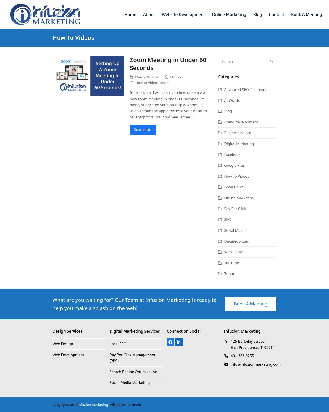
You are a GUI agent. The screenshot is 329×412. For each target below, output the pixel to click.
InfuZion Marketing (92, 404)
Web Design (234, 251)
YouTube (231, 262)
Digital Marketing (239, 143)
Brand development (241, 122)
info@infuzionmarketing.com (256, 364)
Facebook (232, 154)
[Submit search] (271, 61)
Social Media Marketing (130, 382)
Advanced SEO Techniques (246, 89)
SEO (227, 219)
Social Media (235, 230)
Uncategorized (236, 241)
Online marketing (239, 198)
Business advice (237, 132)
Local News (233, 187)
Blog (228, 111)
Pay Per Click (235, 208)
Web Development (68, 354)
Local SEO (118, 343)
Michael (176, 77)
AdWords (232, 100)
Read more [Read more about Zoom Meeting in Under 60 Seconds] (143, 129)
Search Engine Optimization (133, 371)
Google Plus (234, 165)
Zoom (165, 82)
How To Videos (147, 82)
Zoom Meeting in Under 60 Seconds (168, 64)
